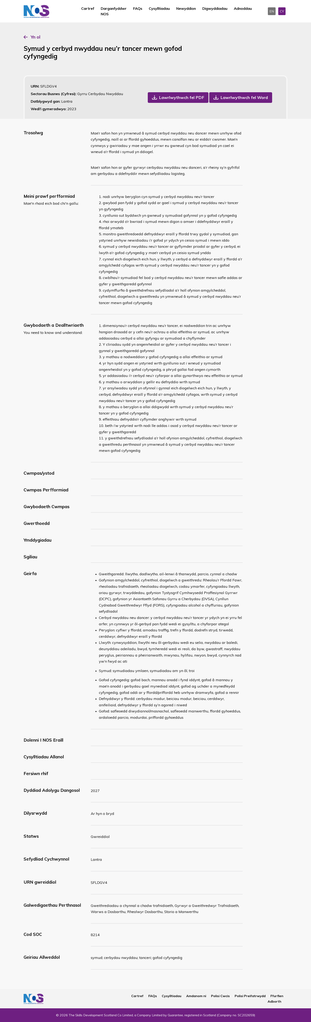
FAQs (137, 8)
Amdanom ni (196, 996)
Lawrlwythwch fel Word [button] (244, 97)
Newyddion (186, 8)
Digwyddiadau (214, 8)
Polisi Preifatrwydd (250, 996)
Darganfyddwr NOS (114, 11)
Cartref (87, 8)
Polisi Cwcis (220, 996)
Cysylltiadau (159, 8)
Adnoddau (243, 8)
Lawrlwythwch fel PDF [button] (181, 97)
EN (271, 11)
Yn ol (35, 37)
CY (282, 11)
